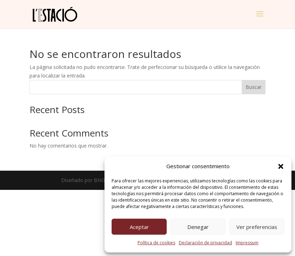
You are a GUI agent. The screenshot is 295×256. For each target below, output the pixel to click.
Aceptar (139, 226)
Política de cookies (156, 243)
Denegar (198, 226)
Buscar (254, 87)
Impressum (247, 243)
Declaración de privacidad (205, 243)
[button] (280, 166)
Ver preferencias (256, 226)
